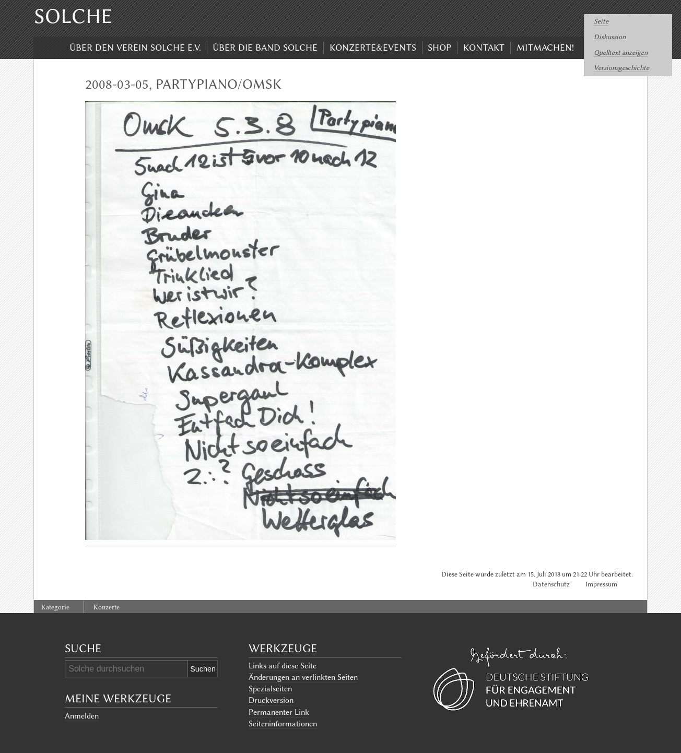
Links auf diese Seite (282, 665)
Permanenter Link (279, 712)
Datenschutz (551, 584)
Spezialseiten (270, 688)
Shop (439, 47)
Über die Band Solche (265, 47)
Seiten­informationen (283, 723)
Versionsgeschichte (621, 68)
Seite (601, 21)
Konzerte (106, 607)
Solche (73, 16)
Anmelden (82, 716)
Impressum (601, 584)
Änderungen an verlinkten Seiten (303, 677)
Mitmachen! (545, 47)
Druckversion (271, 700)
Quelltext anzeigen (621, 52)
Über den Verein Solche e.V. (135, 47)
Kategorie (55, 607)
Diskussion (610, 37)
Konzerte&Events (373, 47)
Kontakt (483, 47)
